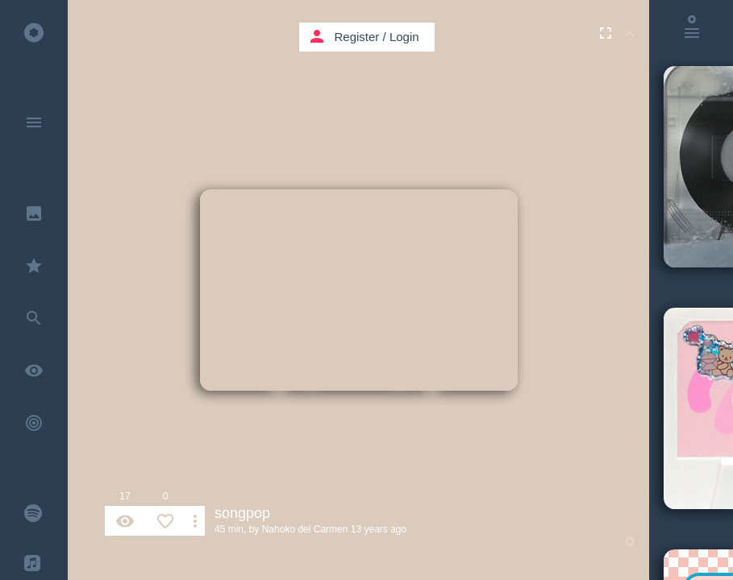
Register (357, 37)
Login (404, 37)
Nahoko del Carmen (305, 529)
